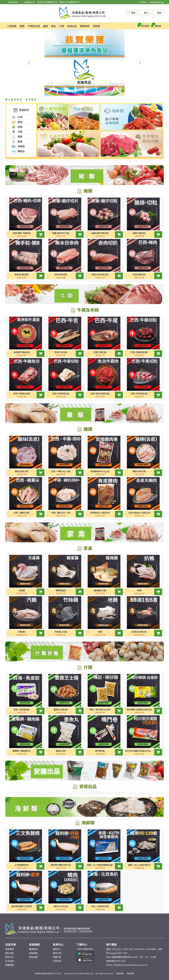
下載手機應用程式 (156, 2)
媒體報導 (9, 964)
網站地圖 (33, 957)
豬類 (22, 26)
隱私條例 (130, 973)
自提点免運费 (13, 2)
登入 (146, 12)
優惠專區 (85, 26)
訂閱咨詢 (57, 960)
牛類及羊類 (34, 26)
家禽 (53, 26)
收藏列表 (57, 957)
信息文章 (10, 944)
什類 (61, 26)
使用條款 (9, 949)
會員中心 (58, 944)
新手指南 (143, 2)
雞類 (45, 26)
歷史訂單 (57, 953)
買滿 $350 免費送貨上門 (27, 2)
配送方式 (9, 957)
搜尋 (133, 12)
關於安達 (9, 953)
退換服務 (33, 953)
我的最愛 (143, 25)
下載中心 (82, 944)
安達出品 (72, 26)
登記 (159, 12)
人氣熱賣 (12, 26)
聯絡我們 (33, 949)
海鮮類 (96, 26)
